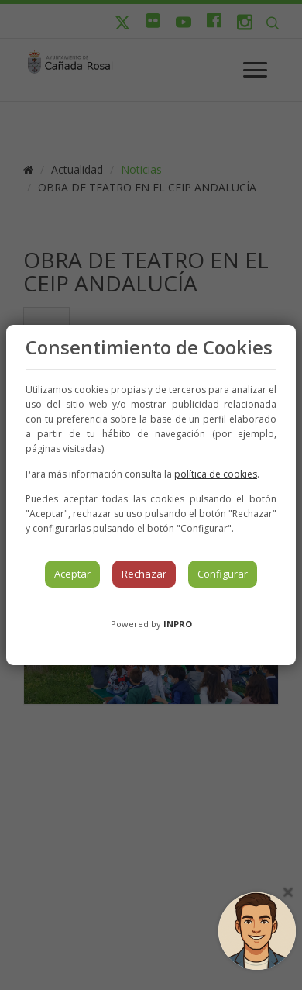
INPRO (177, 624)
